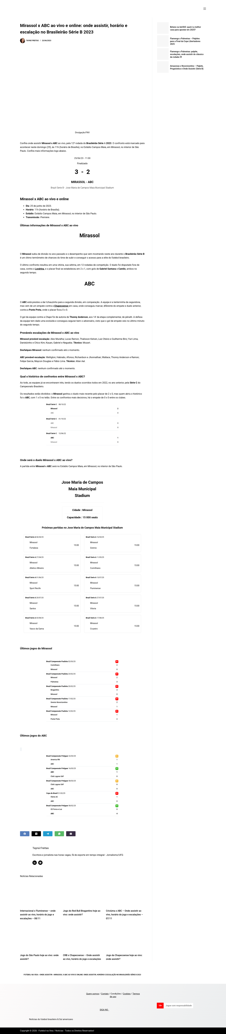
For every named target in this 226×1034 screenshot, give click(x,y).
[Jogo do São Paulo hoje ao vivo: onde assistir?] (39, 938)
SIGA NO (104, 1009)
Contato (105, 993)
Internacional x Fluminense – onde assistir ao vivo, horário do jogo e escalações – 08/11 (37, 914)
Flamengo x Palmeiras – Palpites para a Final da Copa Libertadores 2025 (185, 41)
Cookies (127, 993)
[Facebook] (24, 833)
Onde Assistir (46, 975)
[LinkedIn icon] (35, 863)
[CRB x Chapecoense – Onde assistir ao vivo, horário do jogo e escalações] (82, 938)
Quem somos (92, 993)
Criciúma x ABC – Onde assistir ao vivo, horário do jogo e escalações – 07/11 (124, 914)
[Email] (71, 833)
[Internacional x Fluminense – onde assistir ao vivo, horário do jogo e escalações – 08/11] (39, 893)
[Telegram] (47, 833)
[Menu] (204, 8)
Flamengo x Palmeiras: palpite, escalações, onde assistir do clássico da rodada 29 (187, 54)
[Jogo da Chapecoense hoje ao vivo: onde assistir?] (125, 938)
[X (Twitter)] (36, 833)
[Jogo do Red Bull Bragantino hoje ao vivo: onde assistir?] (82, 893)
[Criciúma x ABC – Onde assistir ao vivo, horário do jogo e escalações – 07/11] (125, 893)
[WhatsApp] (59, 833)
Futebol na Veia (31, 975)
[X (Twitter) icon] (41, 863)
